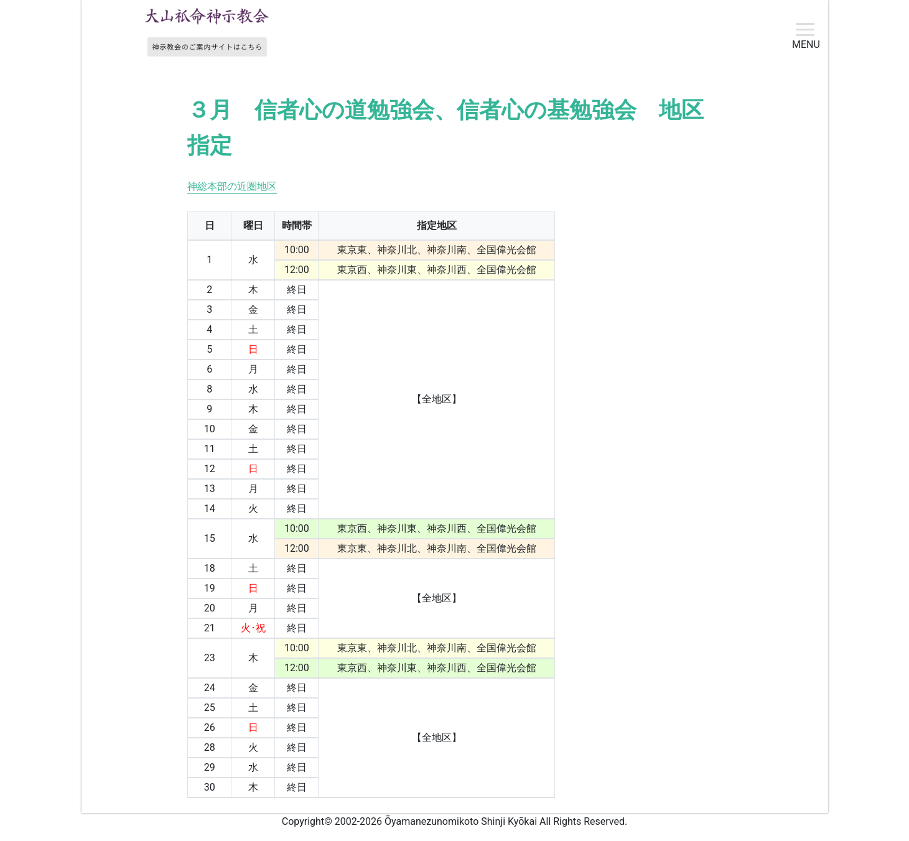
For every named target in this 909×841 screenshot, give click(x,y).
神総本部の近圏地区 (232, 186)
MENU (806, 44)
